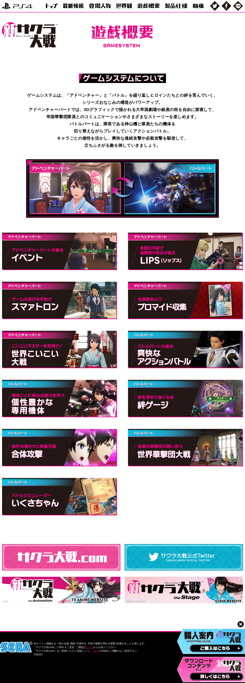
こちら (89, 647)
